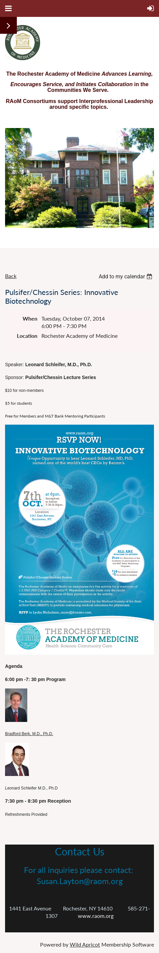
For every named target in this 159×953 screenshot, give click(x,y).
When (30, 318)
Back (11, 276)
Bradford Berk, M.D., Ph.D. (29, 733)
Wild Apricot (85, 944)
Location (27, 335)
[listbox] (126, 276)
